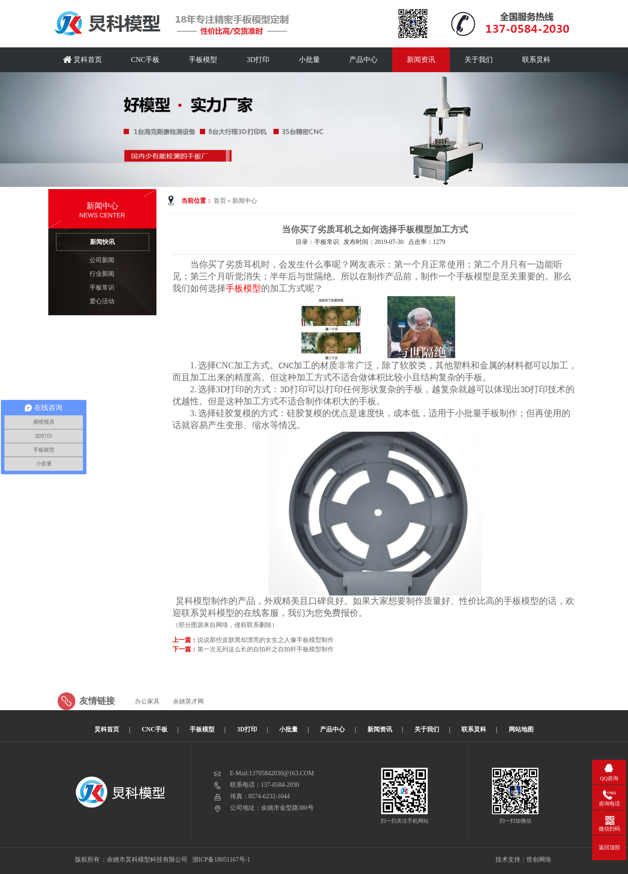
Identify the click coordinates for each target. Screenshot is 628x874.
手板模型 (203, 59)
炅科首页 (82, 59)
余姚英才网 (188, 715)
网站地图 (521, 729)
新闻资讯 (421, 59)
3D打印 (257, 59)
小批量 (309, 59)
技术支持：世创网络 (523, 859)
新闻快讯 (102, 242)
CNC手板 (145, 59)
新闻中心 (244, 200)
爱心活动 (102, 301)
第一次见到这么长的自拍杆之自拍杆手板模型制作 (265, 649)
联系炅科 (536, 59)
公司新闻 (102, 260)
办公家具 (147, 715)
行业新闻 (102, 274)
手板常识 (102, 287)
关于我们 (478, 59)
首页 (220, 200)
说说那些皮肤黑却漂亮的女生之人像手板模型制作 (265, 640)
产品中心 (363, 59)
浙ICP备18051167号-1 (221, 859)
